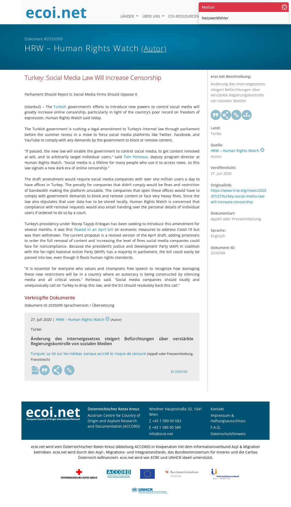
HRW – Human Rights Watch (83, 319)
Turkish (59, 106)
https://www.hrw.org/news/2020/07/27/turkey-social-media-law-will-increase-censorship (238, 196)
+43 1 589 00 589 (166, 427)
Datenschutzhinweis (228, 433)
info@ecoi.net (161, 433)
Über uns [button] (151, 16)
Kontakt (217, 408)
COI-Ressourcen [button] (184, 16)
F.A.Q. (216, 427)
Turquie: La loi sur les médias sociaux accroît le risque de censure (88, 353)
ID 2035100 (179, 371)
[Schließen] (284, 7)
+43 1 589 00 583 (166, 420)
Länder (127, 16)
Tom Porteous (136, 156)
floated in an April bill (93, 229)
